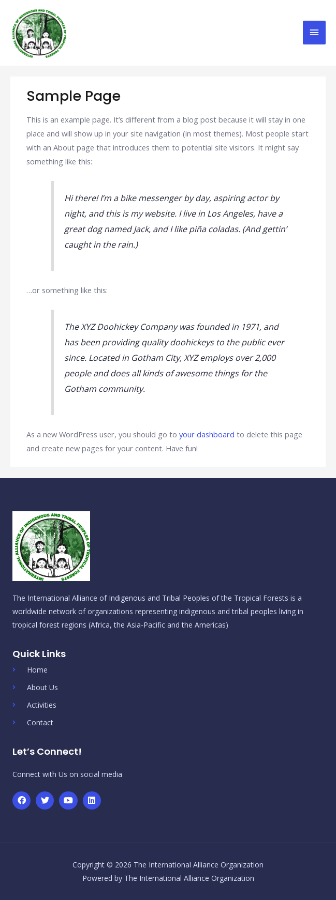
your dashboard (207, 434)
